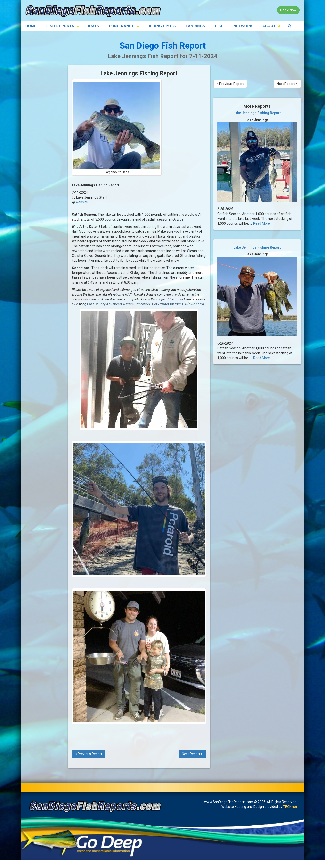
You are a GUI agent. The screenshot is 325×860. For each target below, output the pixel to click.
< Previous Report (88, 754)
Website (81, 202)
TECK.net (290, 807)
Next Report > (192, 754)
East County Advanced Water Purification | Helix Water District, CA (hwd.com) (145, 304)
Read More (261, 223)
